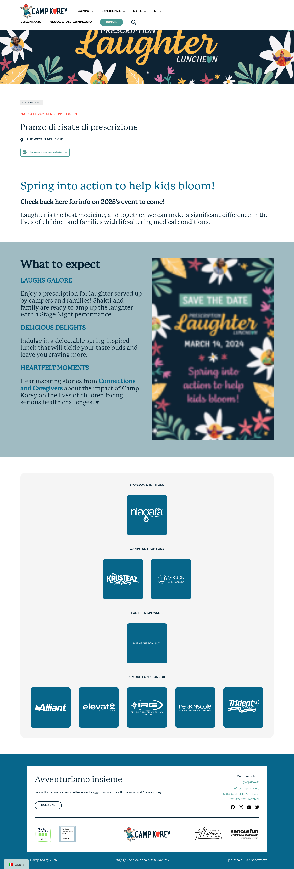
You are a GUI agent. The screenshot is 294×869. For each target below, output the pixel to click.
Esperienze (111, 11)
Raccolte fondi (31, 103)
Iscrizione (48, 805)
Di (156, 11)
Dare (137, 11)
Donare (111, 22)
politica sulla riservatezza (247, 860)
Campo (83, 11)
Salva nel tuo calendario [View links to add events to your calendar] (46, 152)
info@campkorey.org (246, 788)
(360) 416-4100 (251, 782)
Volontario (31, 22)
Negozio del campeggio (71, 22)
